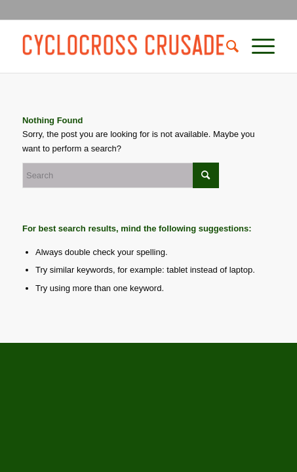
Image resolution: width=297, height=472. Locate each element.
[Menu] (257, 46)
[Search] (226, 46)
